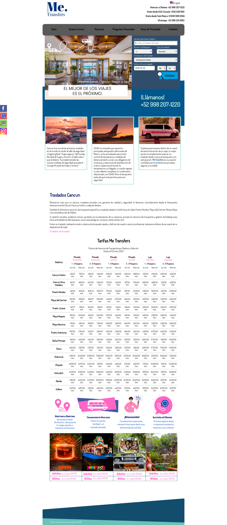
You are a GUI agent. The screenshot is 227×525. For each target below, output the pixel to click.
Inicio (53, 29)
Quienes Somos (76, 29)
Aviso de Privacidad (150, 29)
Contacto (173, 29)
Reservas (99, 29)
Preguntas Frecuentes (123, 29)
